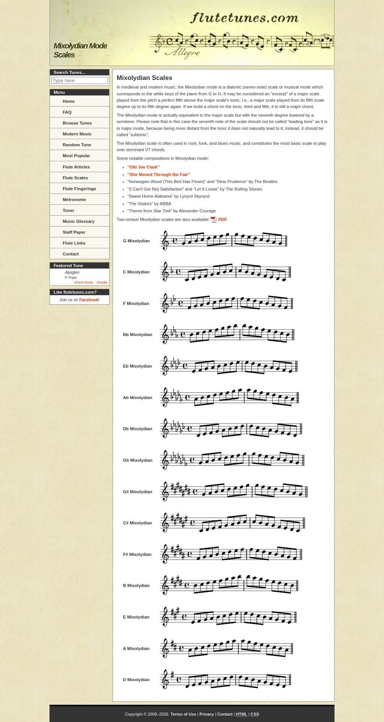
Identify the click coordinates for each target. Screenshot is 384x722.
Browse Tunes (72, 122)
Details (102, 282)
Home (64, 101)
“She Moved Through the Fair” (159, 174)
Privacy (207, 714)
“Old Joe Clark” (144, 167)
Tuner (63, 210)
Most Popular (71, 155)
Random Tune (72, 144)
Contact (66, 253)
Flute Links (69, 242)
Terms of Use (183, 714)
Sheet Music (83, 282)
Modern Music (72, 133)
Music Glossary (73, 221)
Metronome (69, 199)
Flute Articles (71, 166)
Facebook (88, 299)
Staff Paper (69, 231)
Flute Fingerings (74, 188)
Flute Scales (70, 177)
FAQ (62, 111)
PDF (222, 219)
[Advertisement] (80, 420)
